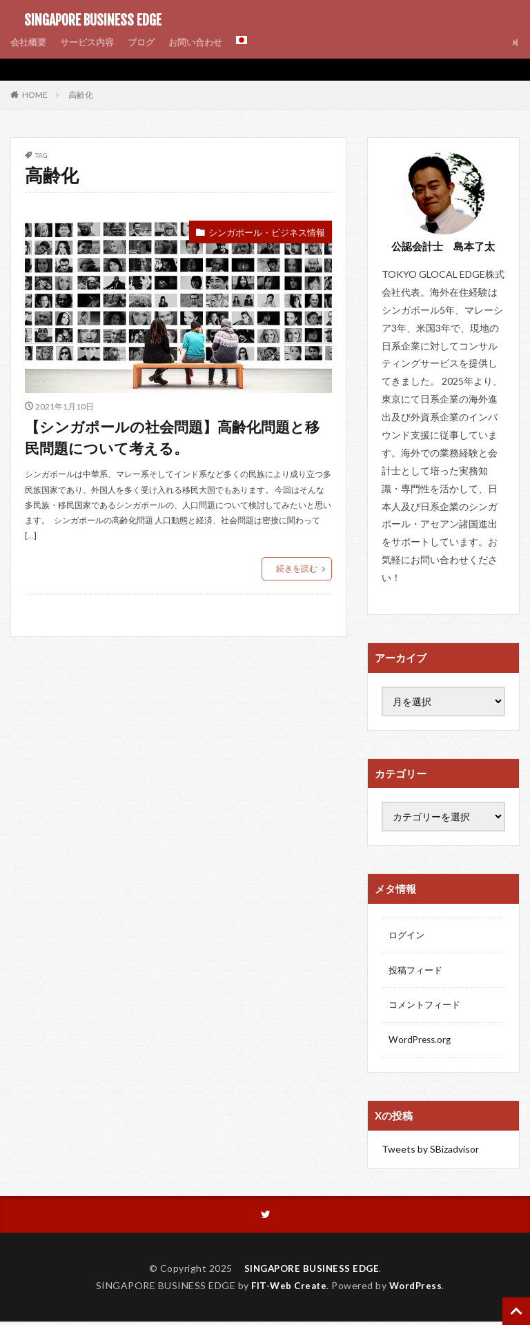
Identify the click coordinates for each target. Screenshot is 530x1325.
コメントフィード (427, 1007)
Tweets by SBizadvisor (430, 1151)
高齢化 (80, 95)
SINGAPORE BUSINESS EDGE (85, 21)
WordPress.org (421, 1043)
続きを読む (296, 574)
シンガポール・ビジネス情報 (262, 233)
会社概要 (29, 42)
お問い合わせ (206, 42)
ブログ (149, 42)
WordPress (418, 1289)
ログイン (408, 936)
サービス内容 (92, 42)
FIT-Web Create (287, 1289)
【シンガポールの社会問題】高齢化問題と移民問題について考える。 (176, 440)
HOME (35, 94)
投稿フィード (417, 972)
